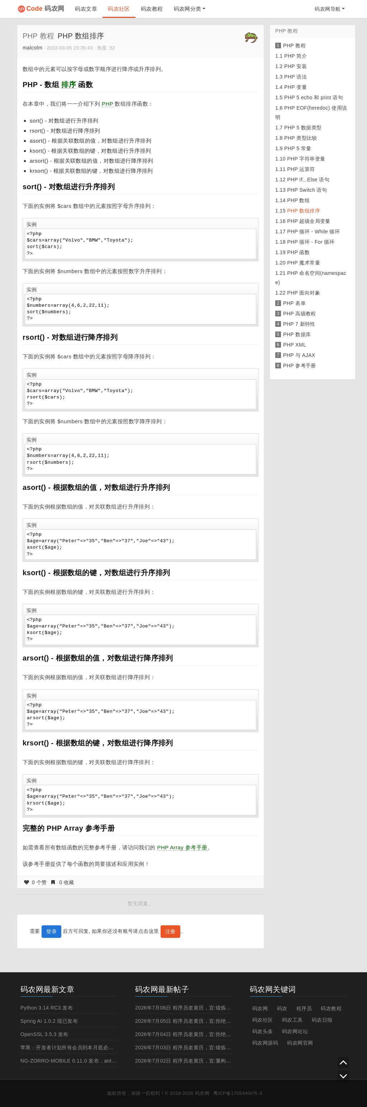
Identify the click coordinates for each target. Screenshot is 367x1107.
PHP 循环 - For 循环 (310, 242)
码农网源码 (265, 1043)
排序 (68, 85)
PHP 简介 (295, 56)
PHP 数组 (298, 200)
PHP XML (294, 345)
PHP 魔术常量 (303, 263)
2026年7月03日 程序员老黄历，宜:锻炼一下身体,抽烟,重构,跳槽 (208, 1047)
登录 (51, 931)
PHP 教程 (38, 36)
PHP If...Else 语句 (308, 179)
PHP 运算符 (301, 169)
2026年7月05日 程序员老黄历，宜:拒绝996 (185, 1021)
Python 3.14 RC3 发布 (46, 1008)
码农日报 (322, 1020)
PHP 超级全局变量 (308, 221)
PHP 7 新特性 (299, 324)
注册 (170, 931)
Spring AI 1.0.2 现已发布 (49, 1021)
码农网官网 (300, 1043)
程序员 (304, 1008)
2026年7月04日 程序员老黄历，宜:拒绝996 (185, 1034)
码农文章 (86, 9)
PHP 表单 (294, 303)
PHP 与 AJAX (299, 355)
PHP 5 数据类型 (302, 127)
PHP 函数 (298, 252)
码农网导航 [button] (327, 9)
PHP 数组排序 (303, 211)
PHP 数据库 (297, 334)
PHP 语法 (295, 77)
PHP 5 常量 (297, 148)
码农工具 (292, 1020)
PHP (107, 104)
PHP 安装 (295, 66)
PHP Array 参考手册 (182, 847)
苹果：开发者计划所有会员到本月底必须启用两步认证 (82, 1047)
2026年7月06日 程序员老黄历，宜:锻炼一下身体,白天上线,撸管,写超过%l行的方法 (229, 1008)
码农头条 (262, 1031)
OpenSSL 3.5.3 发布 (44, 1034)
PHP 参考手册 (299, 365)
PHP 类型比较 (300, 138)
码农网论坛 (295, 1031)
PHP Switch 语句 (307, 190)
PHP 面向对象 (303, 293)
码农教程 (152, 9)
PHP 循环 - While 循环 (313, 231)
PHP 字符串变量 (306, 159)
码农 (282, 1008)
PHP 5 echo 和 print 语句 (313, 97)
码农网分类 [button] (187, 9)
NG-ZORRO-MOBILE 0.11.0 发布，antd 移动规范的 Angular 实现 (96, 1061)
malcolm (32, 48)
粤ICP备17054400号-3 (237, 1093)
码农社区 (119, 9)
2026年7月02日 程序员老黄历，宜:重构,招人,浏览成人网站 (203, 1061)
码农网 (46, 8)
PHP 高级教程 (299, 313)
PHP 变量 (295, 87)
